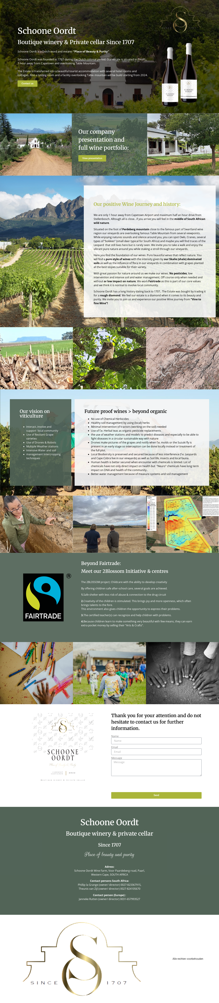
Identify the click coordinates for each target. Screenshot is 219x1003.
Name (115, 736)
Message (116, 758)
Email (114, 747)
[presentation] (136, 784)
